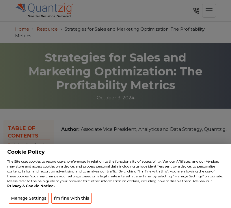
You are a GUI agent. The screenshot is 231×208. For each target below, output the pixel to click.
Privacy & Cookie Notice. (31, 186)
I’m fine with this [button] (71, 198)
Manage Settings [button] (28, 198)
